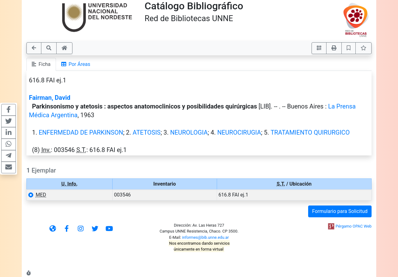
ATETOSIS (147, 132)
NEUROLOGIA (189, 132)
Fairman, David (49, 97)
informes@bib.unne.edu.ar (205, 237)
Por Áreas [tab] (75, 64)
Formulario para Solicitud (340, 211)
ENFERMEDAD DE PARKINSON (81, 132)
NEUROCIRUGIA (239, 132)
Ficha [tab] (41, 64)
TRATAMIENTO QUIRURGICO (310, 132)
